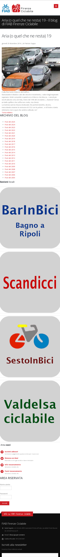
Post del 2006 (10, 175)
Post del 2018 (10, 141)
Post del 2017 (10, 144)
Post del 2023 (10, 127)
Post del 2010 (10, 164)
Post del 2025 (10, 122)
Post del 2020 (10, 136)
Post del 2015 (10, 150)
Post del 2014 (10, 152)
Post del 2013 (10, 155)
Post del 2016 (10, 147)
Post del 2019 (10, 138)
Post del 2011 (10, 161)
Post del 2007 (10, 172)
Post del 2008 (10, 169)
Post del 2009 (10, 166)
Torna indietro (7, 112)
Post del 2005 (10, 178)
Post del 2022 (10, 130)
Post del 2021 (10, 133)
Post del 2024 (10, 124)
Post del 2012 (10, 158)
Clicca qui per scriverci (17, 535)
